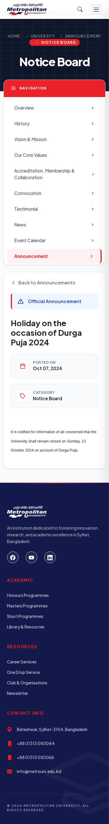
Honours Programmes (28, 595)
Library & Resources (25, 626)
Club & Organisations (27, 682)
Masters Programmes (27, 605)
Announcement (83, 36)
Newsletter (17, 693)
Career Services (22, 661)
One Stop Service (23, 672)
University (43, 36)
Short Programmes (25, 616)
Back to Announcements (43, 283)
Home (14, 36)
